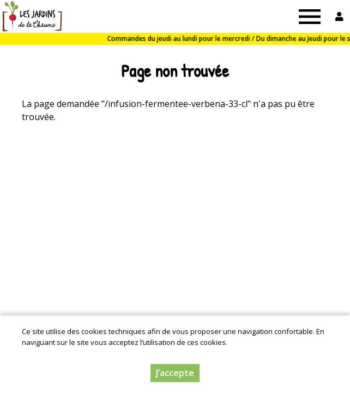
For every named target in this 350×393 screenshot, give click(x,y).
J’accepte (175, 374)
